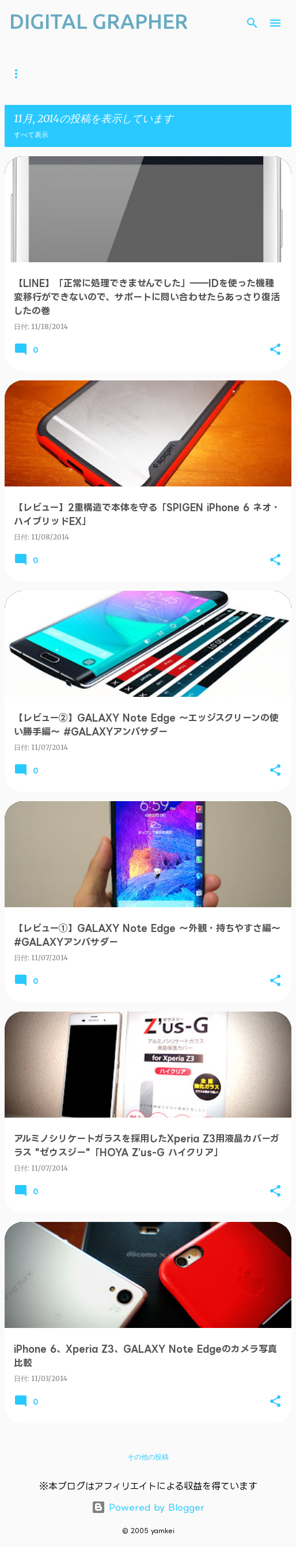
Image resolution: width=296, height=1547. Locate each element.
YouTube (72, 73)
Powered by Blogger (148, 1507)
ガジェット (132, 73)
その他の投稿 (148, 1457)
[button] (275, 349)
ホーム (19, 73)
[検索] (252, 23)
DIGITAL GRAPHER (98, 21)
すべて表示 (31, 134)
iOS (181, 73)
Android (229, 73)
